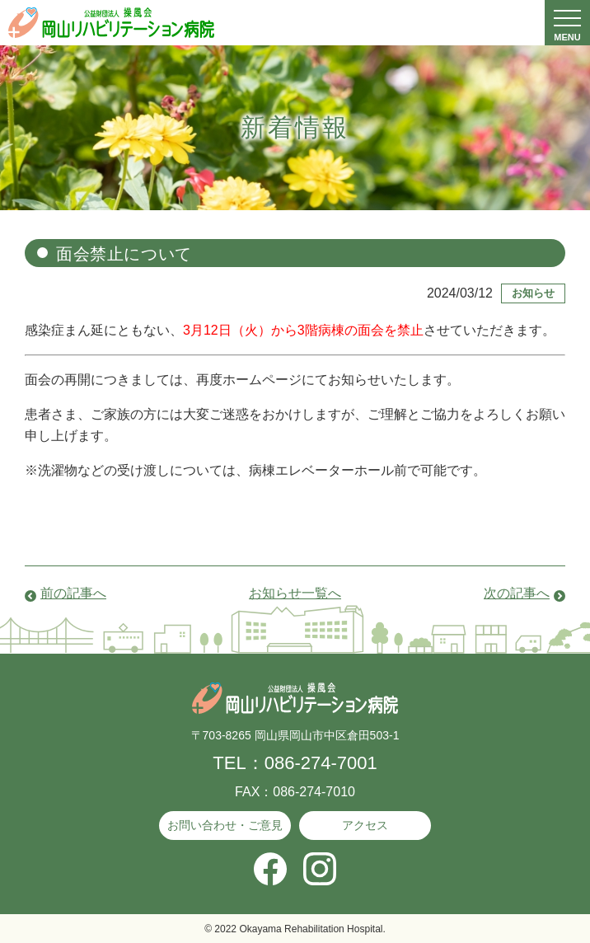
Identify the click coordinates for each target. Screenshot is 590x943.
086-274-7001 (321, 763)
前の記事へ (73, 593)
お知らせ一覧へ (295, 593)
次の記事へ (517, 593)
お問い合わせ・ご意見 (225, 825)
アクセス (365, 825)
